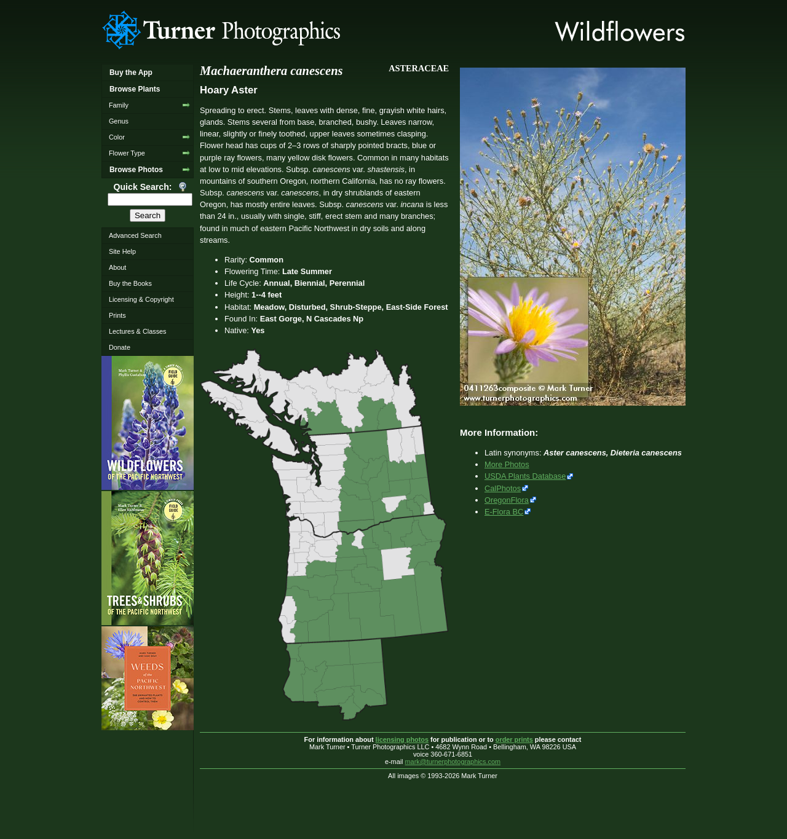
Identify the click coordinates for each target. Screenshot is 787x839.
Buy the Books (130, 283)
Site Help (122, 251)
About (117, 267)
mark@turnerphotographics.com (453, 761)
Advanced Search (135, 235)
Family (119, 105)
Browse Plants (134, 89)
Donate (119, 347)
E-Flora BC (503, 511)
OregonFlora (506, 500)
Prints (117, 315)
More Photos (506, 464)
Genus (119, 121)
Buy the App (130, 72)
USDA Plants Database (525, 476)
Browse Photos (136, 169)
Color (117, 137)
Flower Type (127, 153)
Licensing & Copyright (141, 299)
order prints (514, 739)
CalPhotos (502, 488)
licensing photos (402, 739)
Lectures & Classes (138, 331)
